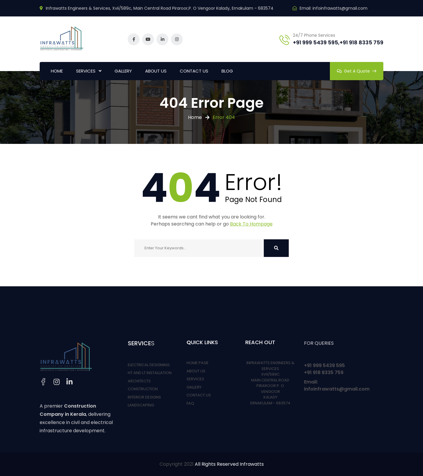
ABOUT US (156, 71)
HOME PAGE (198, 363)
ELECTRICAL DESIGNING (148, 365)
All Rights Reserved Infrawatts (229, 464)
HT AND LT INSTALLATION (150, 373)
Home (195, 117)
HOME (57, 71)
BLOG (227, 71)
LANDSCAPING (141, 405)
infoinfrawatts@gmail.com (340, 8)
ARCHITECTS (139, 381)
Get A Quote (356, 71)
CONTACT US (194, 71)
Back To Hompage (251, 224)
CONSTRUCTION (143, 389)
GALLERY (123, 71)
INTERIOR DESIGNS (144, 397)
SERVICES (85, 71)
